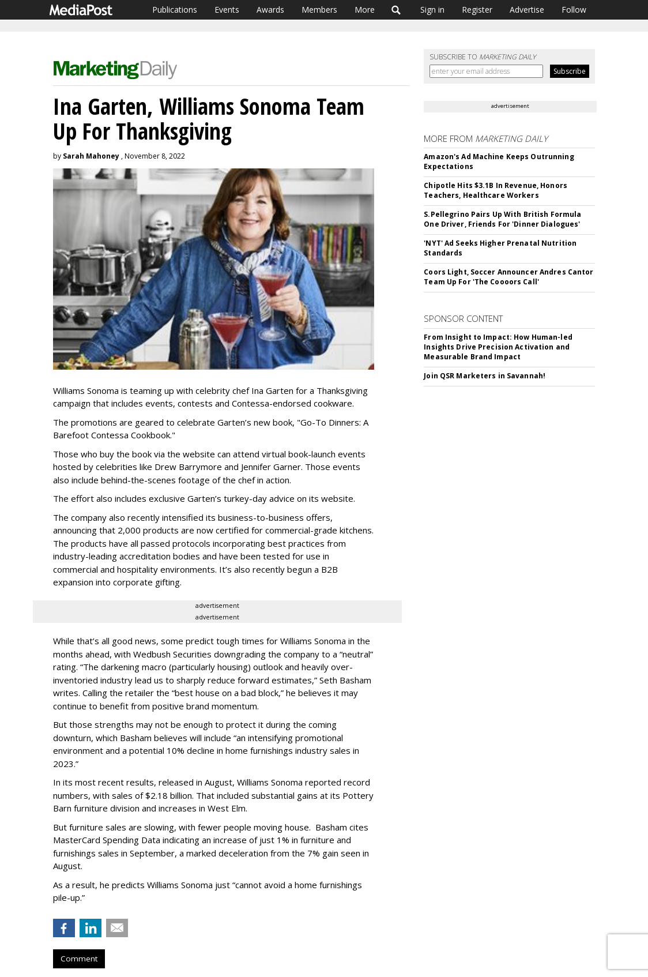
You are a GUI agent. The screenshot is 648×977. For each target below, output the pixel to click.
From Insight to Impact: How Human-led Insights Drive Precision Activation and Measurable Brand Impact (498, 347)
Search (396, 10)
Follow (574, 9)
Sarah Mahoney (91, 156)
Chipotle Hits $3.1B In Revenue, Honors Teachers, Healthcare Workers (495, 190)
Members (319, 9)
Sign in (432, 9)
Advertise (527, 9)
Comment (79, 958)
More (365, 9)
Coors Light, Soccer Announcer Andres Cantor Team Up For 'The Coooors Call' (508, 277)
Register (477, 9)
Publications (174, 9)
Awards (270, 9)
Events (226, 9)
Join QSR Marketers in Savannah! (484, 376)
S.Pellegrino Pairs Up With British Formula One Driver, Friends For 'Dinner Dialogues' (502, 219)
